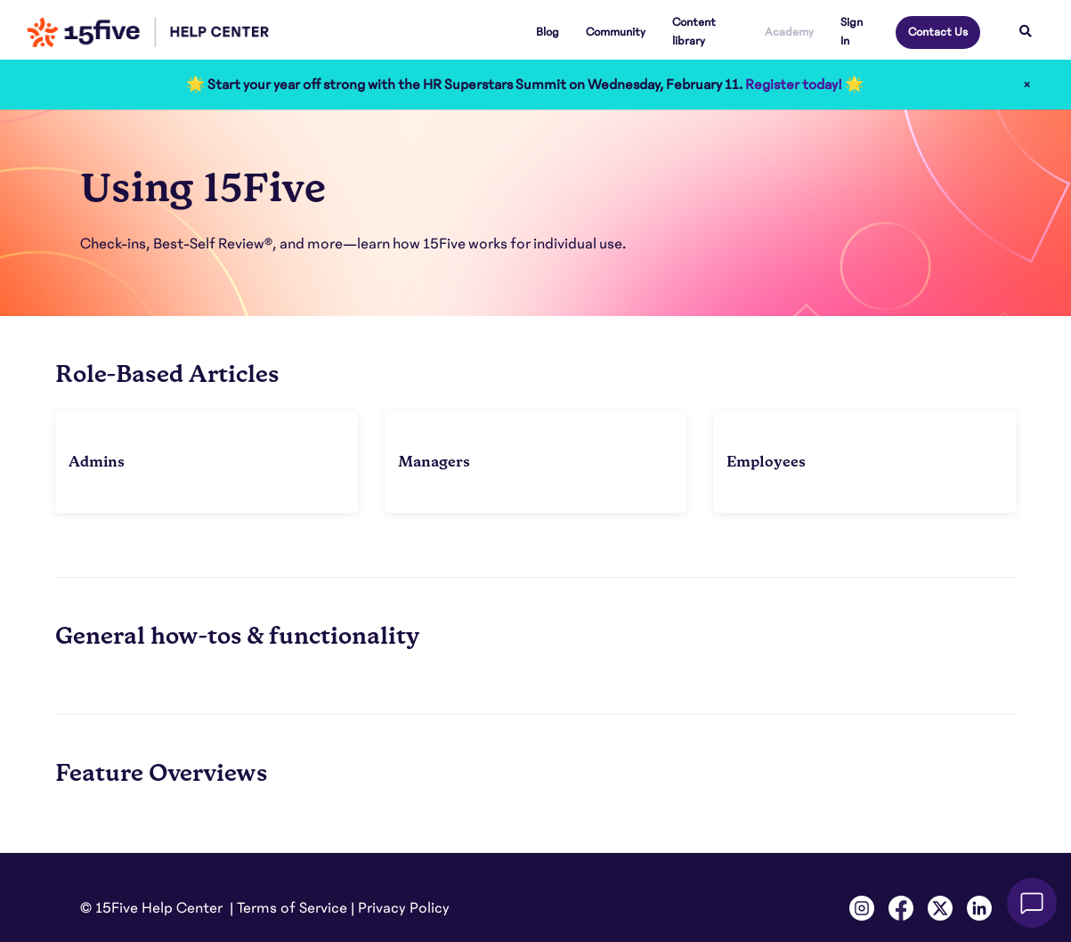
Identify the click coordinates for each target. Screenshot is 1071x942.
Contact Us (938, 32)
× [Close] (1027, 84)
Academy (789, 32)
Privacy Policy (404, 908)
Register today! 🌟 (804, 85)
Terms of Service (292, 908)
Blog (547, 32)
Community (615, 32)
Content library (694, 31)
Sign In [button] (851, 31)
